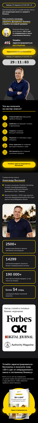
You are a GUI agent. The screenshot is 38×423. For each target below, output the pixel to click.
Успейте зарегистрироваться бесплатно (19, 165)
